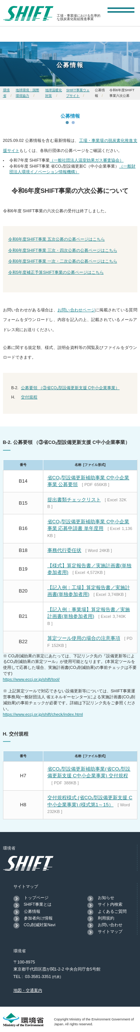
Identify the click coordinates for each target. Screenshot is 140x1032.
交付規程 (29, 397)
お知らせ (106, 897)
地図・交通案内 (27, 990)
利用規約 (106, 918)
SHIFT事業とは (38, 904)
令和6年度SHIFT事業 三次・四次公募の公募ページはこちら (62, 250)
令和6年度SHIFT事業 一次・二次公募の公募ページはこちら (62, 261)
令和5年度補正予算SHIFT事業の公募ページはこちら (56, 272)
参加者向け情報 (38, 918)
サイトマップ (110, 931)
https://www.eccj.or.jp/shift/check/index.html (43, 714)
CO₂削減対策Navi (40, 925)
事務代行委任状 (64, 550)
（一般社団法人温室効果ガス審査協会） (87, 160)
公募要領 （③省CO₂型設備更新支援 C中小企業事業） (70, 387)
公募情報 (32, 911)
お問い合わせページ (76, 310)
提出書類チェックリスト (74, 499)
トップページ (36, 897)
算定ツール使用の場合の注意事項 (83, 638)
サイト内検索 (110, 904)
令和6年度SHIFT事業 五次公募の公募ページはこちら (56, 239)
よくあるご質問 (112, 911)
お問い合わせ (110, 925)
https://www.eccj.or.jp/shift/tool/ (31, 679)
